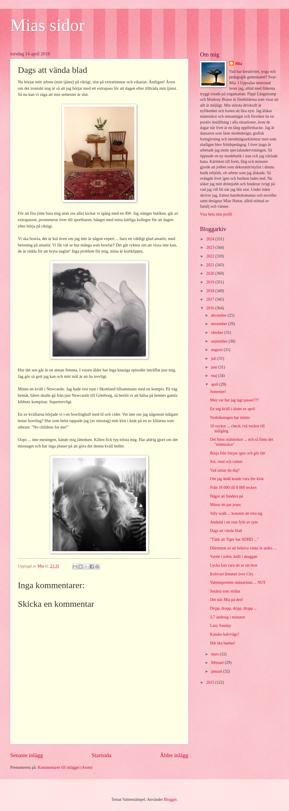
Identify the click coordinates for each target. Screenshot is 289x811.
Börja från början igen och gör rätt (237, 453)
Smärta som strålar (225, 591)
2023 (210, 247)
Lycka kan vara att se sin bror (233, 565)
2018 (210, 291)
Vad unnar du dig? (224, 470)
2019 (210, 282)
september (220, 341)
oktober (217, 332)
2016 (210, 308)
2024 (210, 239)
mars (215, 654)
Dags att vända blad (226, 530)
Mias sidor (47, 25)
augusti (217, 350)
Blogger (170, 799)
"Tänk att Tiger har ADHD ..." (234, 539)
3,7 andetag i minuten (227, 617)
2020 (210, 273)
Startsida (102, 755)
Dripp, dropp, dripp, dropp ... (233, 608)
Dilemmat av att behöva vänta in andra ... (243, 548)
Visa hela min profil (216, 214)
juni (214, 367)
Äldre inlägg (174, 755)
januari (217, 671)
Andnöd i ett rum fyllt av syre (234, 522)
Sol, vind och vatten (226, 461)
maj (214, 375)
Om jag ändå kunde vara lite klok (237, 479)
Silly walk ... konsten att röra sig (236, 513)
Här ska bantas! (222, 643)
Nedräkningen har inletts (230, 417)
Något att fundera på (226, 496)
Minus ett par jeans (225, 505)
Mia (238, 63)
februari (218, 662)
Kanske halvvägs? (224, 634)
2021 (210, 265)
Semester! (218, 391)
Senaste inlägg (26, 755)
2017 (210, 299)
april (215, 384)
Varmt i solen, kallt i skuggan (233, 556)
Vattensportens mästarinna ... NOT (238, 582)
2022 (210, 256)
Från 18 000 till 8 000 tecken (233, 487)
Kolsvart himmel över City (231, 574)
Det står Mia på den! (226, 599)
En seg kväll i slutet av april (232, 409)
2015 (210, 682)
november (219, 324)
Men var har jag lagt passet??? (234, 400)
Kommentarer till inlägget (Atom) (65, 767)
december (219, 315)
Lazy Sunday (220, 625)
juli (214, 358)
